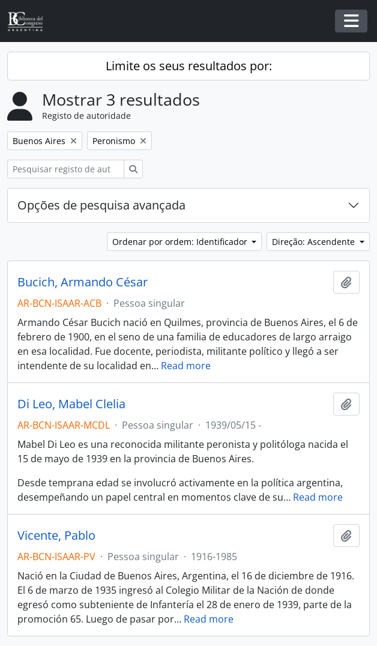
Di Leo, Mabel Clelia (71, 404)
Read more (186, 365)
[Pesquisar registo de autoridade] (65, 169)
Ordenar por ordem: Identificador (181, 241)
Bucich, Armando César (82, 282)
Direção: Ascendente (314, 241)
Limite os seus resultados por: (189, 66)
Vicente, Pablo (56, 535)
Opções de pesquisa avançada (101, 205)
